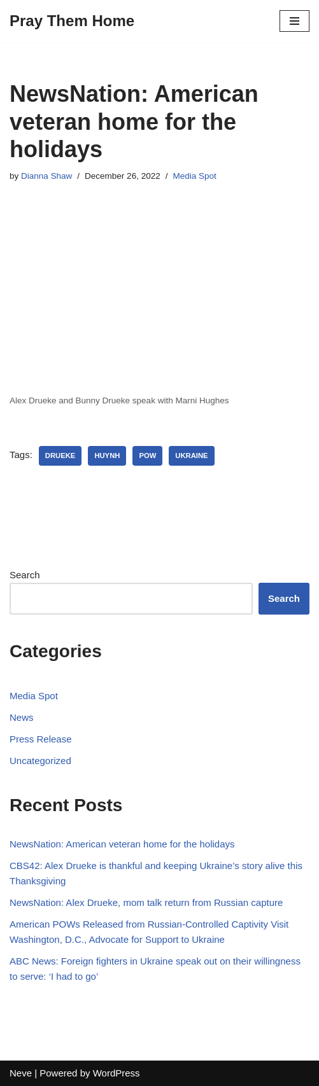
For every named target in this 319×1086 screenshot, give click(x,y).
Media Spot (194, 176)
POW (147, 455)
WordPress (116, 1073)
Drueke (60, 455)
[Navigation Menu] (294, 21)
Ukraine (191, 455)
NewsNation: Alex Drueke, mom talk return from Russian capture (146, 902)
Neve (21, 1073)
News (22, 717)
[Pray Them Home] (72, 21)
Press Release (41, 739)
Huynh (107, 455)
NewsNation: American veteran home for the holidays (122, 844)
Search (25, 574)
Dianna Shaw (46, 176)
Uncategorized (40, 760)
